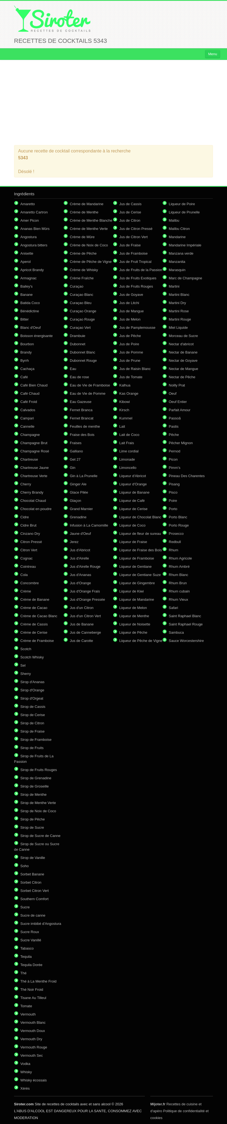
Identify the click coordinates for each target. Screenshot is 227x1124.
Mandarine (177, 237)
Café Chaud (29, 393)
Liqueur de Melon (133, 608)
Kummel (125, 418)
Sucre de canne (32, 915)
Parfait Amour (179, 410)
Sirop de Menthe (33, 794)
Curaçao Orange (83, 311)
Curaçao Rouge (82, 319)
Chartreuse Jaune (34, 468)
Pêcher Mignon (181, 443)
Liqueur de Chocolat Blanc (140, 517)
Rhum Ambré (179, 566)
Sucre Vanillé (30, 940)
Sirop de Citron (32, 723)
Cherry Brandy (31, 492)
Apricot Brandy (32, 270)
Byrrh (24, 360)
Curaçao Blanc (81, 295)
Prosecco (176, 534)
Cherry (25, 484)
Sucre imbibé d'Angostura (40, 924)
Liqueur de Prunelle (184, 212)
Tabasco (27, 948)
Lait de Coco (129, 435)
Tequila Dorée (31, 965)
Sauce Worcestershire (186, 641)
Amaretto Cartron (34, 212)
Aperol (25, 262)
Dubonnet (77, 344)
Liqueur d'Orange (133, 484)
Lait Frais (126, 443)
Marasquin (177, 270)
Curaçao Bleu (81, 303)
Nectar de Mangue (183, 369)
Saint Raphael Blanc (185, 616)
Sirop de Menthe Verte (38, 803)
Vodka (25, 1064)
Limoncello (127, 468)
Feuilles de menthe (85, 426)
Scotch (25, 649)
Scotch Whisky (32, 657)
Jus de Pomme (131, 352)
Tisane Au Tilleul (33, 998)
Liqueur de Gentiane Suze (140, 575)
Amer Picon (29, 220)
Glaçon (75, 501)
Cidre (24, 517)
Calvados (27, 410)
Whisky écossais (33, 1080)
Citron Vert (28, 550)
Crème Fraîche (82, 278)
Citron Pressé (31, 542)
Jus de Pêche (130, 336)
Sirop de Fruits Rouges (38, 770)
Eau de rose (79, 377)
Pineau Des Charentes (187, 476)
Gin (72, 468)
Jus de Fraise (130, 245)
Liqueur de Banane (134, 492)
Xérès (25, 1088)
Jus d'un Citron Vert (85, 616)
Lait (122, 426)
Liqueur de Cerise (133, 509)
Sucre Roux (29, 932)
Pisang (174, 484)
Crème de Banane (34, 599)
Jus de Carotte (81, 641)
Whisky (26, 1072)
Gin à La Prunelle (83, 476)
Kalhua (124, 385)
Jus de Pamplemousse (137, 327)
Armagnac (28, 278)
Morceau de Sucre (183, 336)
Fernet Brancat (81, 418)
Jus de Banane (82, 624)
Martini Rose (179, 311)
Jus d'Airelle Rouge (85, 566)
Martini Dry (177, 303)
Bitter (24, 319)
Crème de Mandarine (86, 204)
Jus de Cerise (130, 212)
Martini (174, 286)
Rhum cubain (179, 591)
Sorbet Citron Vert (34, 891)
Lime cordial (129, 451)
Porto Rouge (179, 525)
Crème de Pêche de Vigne (91, 262)
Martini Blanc (179, 295)
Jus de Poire (129, 344)
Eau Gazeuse (81, 402)
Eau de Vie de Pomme (88, 393)
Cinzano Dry (30, 534)
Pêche (174, 435)
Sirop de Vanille (32, 858)
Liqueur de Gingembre (137, 583)
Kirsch (124, 410)
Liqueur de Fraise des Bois (140, 550)
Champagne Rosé (34, 451)
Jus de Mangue (131, 311)
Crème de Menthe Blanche (91, 220)
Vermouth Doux (32, 1031)
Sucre (25, 907)
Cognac (26, 558)
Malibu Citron (179, 229)
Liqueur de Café (132, 501)
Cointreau (28, 566)
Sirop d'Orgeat (31, 698)
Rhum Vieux (178, 599)
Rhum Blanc (178, 575)
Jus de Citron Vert (133, 237)
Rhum (173, 550)
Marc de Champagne (185, 278)
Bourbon (27, 344)
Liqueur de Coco (132, 525)
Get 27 (75, 459)
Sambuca (176, 632)
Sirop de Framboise (35, 740)
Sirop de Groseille (34, 786)
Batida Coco (30, 303)
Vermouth (28, 1014)
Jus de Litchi (129, 303)
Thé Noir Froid (31, 989)
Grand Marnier (81, 509)
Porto (173, 509)
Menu (212, 54)
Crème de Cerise (33, 632)
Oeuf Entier (178, 402)
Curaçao (76, 286)
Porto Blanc (178, 517)
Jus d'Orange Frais (85, 591)
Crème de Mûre (82, 237)
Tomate (26, 1006)
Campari (27, 418)
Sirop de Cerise (32, 715)
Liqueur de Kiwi (131, 591)
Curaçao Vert (80, 327)
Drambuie (77, 336)
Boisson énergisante (36, 336)
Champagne (30, 435)
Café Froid (28, 402)
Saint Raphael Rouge (186, 624)
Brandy (26, 352)
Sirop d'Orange (32, 690)
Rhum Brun (178, 583)
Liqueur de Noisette (134, 624)
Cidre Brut (28, 525)
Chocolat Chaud (33, 501)
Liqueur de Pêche (133, 632)
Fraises (76, 443)
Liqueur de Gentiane (135, 566)
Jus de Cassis (130, 204)
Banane (26, 295)
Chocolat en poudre (35, 509)
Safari (173, 608)
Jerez (74, 542)
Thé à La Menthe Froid (38, 981)
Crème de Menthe (84, 212)
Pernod (174, 451)
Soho (24, 866)
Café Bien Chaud (34, 385)
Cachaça (27, 369)
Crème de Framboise (37, 641)
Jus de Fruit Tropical (135, 262)
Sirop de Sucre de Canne (40, 836)
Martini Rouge (180, 319)
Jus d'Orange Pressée (87, 599)
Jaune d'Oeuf (80, 534)
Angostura (28, 237)
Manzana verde (181, 253)
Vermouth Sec (31, 1055)
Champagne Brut (33, 443)
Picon (173, 459)
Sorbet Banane (32, 874)
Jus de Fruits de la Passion (140, 270)
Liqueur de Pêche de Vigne (140, 641)
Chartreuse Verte (33, 476)
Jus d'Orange (80, 583)
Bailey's (26, 286)
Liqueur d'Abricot (132, 476)
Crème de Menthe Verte (89, 229)
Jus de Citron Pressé (136, 229)
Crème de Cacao (33, 608)
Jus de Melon (129, 319)
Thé (23, 973)
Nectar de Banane (183, 352)
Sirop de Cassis (32, 707)
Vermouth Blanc (33, 1022)
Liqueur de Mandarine (136, 599)
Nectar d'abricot (181, 344)
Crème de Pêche (83, 253)
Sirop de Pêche (32, 819)
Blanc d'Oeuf (30, 327)
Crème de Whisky (84, 270)
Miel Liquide (178, 327)
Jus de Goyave (131, 295)
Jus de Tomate (130, 377)
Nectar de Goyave (183, 360)
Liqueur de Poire (182, 204)
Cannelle (27, 426)
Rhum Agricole (180, 558)
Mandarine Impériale (185, 245)
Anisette (26, 253)
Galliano (76, 451)
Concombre (29, 583)
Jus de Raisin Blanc (135, 369)
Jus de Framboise (133, 253)
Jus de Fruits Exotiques (137, 278)
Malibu (174, 220)
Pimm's (174, 468)
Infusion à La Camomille (89, 525)
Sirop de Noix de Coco (38, 811)
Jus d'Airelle (79, 558)
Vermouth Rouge (33, 1047)
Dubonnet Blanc (82, 352)
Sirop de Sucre (32, 827)
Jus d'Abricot (80, 550)
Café (24, 377)
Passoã (175, 418)
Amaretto (27, 204)
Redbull (175, 542)
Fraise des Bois (82, 435)
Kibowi (124, 402)
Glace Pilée (79, 492)
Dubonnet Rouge (83, 360)
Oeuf (172, 393)
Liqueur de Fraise (133, 542)
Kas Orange (128, 393)
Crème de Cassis (34, 624)
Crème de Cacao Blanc (38, 616)
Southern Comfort (34, 899)
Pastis (173, 426)
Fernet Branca (81, 410)
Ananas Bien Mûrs (34, 229)
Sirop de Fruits (32, 748)
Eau (73, 369)
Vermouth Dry (31, 1039)
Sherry (25, 674)
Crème (25, 591)
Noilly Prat (177, 385)
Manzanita (177, 262)
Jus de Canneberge (85, 632)
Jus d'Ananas (80, 575)
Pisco (173, 492)
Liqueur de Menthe (134, 616)
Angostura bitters (33, 245)
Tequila (26, 957)
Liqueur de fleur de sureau (140, 534)
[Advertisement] (113, 102)
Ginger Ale (78, 484)
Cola (24, 575)
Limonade (127, 459)
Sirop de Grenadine (35, 778)
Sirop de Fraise (32, 731)
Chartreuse (29, 459)
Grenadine (78, 517)
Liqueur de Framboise (136, 558)
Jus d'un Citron (81, 608)
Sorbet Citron (30, 882)
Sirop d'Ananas (32, 682)
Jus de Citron (129, 220)
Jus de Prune (129, 360)
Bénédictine (29, 311)
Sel (23, 665)
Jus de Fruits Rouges (136, 286)
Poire (173, 501)
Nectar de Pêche (182, 377)
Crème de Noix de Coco (89, 245)
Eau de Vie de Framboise (90, 385)
